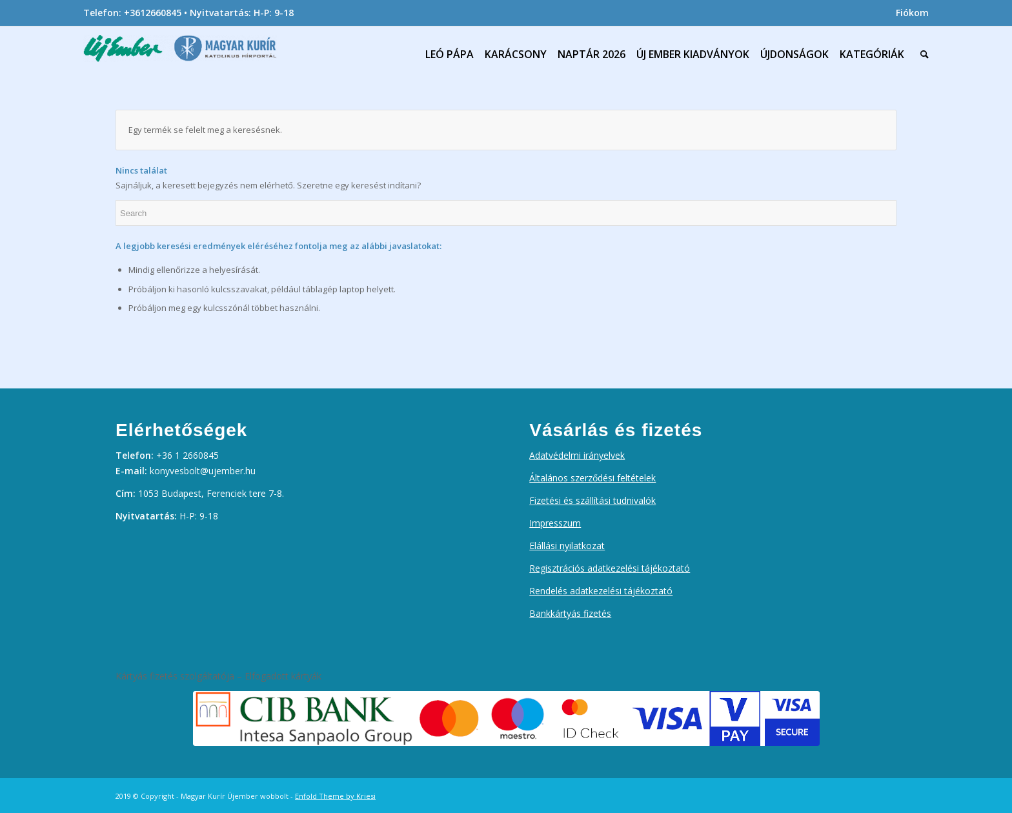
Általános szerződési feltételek (592, 478)
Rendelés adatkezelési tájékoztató (601, 591)
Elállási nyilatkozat (567, 545)
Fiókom (912, 12)
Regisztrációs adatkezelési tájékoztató (609, 568)
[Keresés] (922, 54)
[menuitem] (909, 13)
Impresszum (555, 523)
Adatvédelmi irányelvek (577, 455)
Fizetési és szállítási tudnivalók (592, 500)
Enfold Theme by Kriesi (335, 796)
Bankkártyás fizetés (570, 613)
